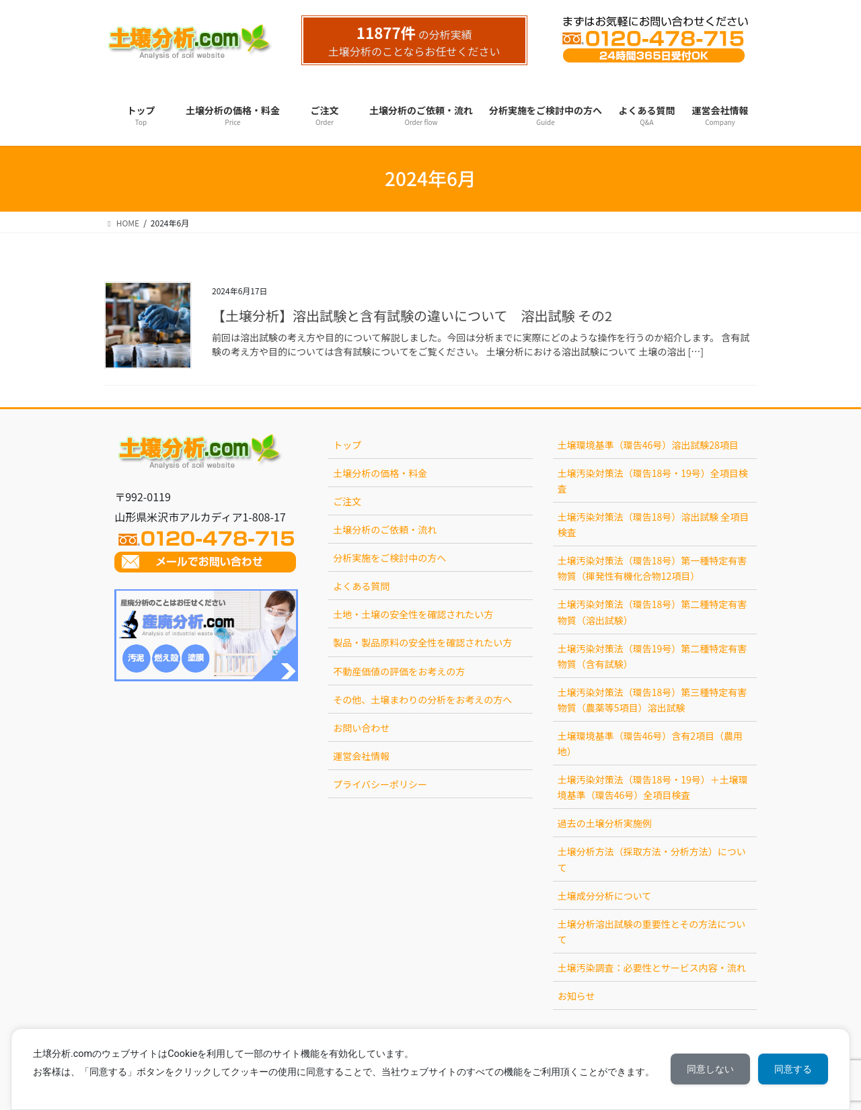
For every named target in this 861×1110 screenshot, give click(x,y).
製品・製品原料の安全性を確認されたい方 (422, 642)
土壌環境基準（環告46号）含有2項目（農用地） (650, 743)
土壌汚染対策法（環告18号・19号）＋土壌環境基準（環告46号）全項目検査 (653, 787)
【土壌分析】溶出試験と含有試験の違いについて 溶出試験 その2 (412, 315)
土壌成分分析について (605, 895)
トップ (347, 445)
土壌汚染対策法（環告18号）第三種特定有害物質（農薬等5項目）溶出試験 (652, 699)
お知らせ (576, 995)
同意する (793, 1069)
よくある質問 (361, 586)
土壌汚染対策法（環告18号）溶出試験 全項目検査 (653, 524)
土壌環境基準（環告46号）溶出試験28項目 (648, 445)
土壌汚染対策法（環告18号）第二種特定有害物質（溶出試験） (652, 611)
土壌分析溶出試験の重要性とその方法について (652, 931)
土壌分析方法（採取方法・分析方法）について (652, 859)
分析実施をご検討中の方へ (389, 557)
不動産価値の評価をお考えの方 (399, 671)
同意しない (710, 1069)
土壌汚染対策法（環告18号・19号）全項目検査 (653, 480)
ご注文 (347, 501)
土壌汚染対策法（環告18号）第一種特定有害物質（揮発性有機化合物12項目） (652, 568)
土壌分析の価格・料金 (380, 473)
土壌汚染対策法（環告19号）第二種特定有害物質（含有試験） (652, 656)
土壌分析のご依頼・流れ (385, 529)
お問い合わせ (361, 727)
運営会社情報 (361, 756)
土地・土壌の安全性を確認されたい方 (413, 614)
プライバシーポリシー (380, 784)
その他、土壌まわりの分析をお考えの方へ (422, 699)
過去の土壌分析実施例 (605, 823)
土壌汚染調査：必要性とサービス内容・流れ (652, 967)
